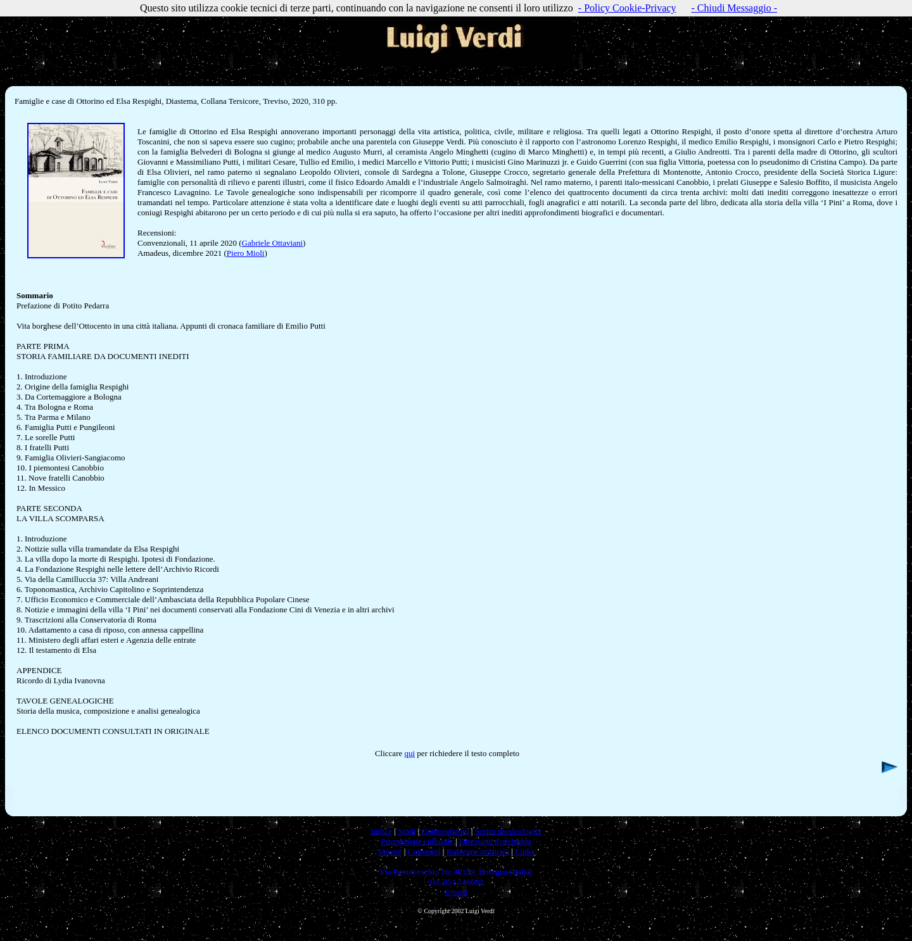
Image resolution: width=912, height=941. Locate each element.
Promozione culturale (417, 841)
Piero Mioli (246, 253)
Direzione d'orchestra (495, 841)
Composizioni (445, 831)
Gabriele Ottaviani (272, 243)
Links (524, 851)
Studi (406, 831)
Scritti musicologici (508, 831)
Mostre (390, 851)
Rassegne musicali (477, 851)
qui (409, 753)
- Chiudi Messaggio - (734, 8)
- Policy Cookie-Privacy (627, 8)
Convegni (424, 851)
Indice (380, 831)
